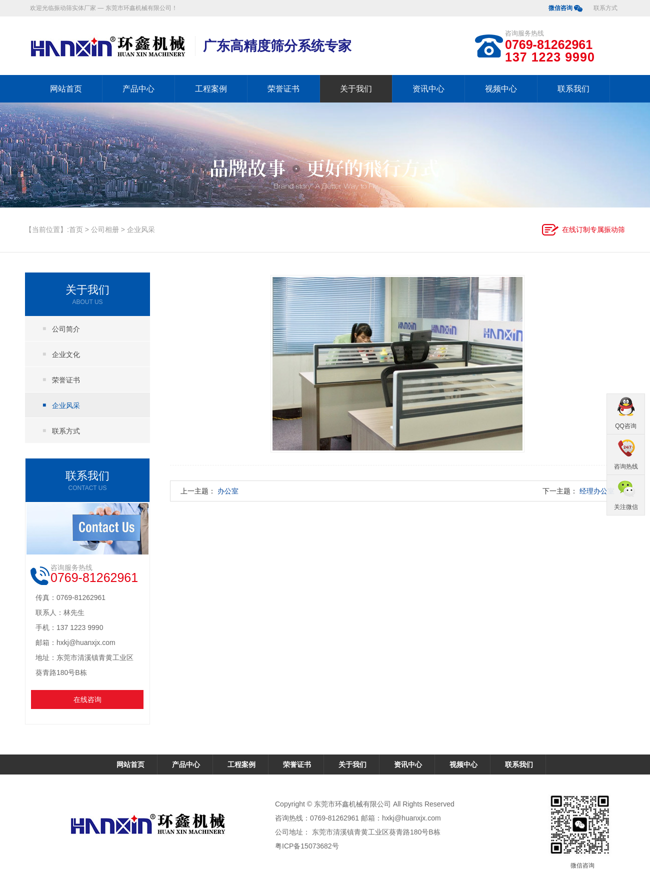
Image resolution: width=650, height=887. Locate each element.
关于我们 (356, 88)
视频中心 (501, 88)
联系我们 (574, 88)
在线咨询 (88, 700)
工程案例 (211, 88)
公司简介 (66, 329)
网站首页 (66, 88)
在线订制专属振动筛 (593, 230)
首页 (76, 230)
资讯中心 (428, 88)
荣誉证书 (284, 88)
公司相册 (105, 230)
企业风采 (141, 230)
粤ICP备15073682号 (307, 846)
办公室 (228, 491)
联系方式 (606, 8)
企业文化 (66, 354)
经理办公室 (597, 491)
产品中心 (138, 88)
